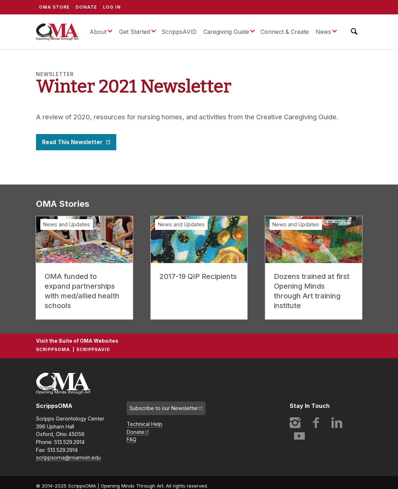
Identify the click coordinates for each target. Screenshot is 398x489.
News (323, 31)
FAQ (131, 439)
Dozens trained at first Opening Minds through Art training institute (311, 291)
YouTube (299, 435)
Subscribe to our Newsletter (164, 408)
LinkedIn (336, 422)
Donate (86, 7)
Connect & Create (285, 31)
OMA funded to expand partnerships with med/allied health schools (82, 291)
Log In (112, 7)
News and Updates (66, 224)
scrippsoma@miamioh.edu (68, 457)
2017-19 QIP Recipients (198, 276)
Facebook (316, 422)
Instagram (295, 422)
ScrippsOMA (57, 32)
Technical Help (144, 424)
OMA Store (54, 7)
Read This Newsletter (73, 142)
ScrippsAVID (179, 31)
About (98, 31)
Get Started (134, 31)
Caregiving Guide (226, 31)
